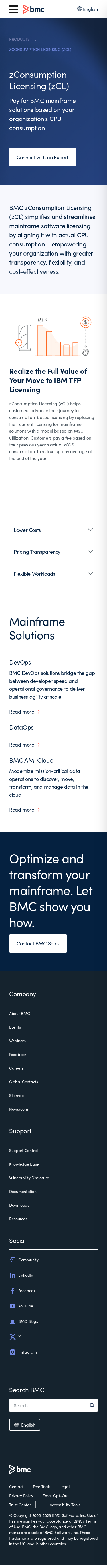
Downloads (19, 1205)
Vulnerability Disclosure (29, 1177)
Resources (18, 1218)
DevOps (20, 662)
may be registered (81, 1538)
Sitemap (16, 1095)
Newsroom (18, 1109)
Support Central (23, 1150)
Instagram (23, 1352)
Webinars (17, 1040)
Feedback (18, 1054)
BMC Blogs (23, 1321)
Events (15, 1027)
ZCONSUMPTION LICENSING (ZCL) (40, 49)
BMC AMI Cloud (31, 760)
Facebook (22, 1290)
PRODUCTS (19, 39)
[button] (53, 530)
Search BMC (26, 1389)
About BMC (19, 1013)
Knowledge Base (24, 1164)
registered (47, 1538)
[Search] (94, 1405)
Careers (16, 1068)
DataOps (21, 727)
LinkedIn (21, 1275)
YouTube (21, 1306)
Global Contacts (23, 1081)
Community (23, 1260)
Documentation (22, 1191)
